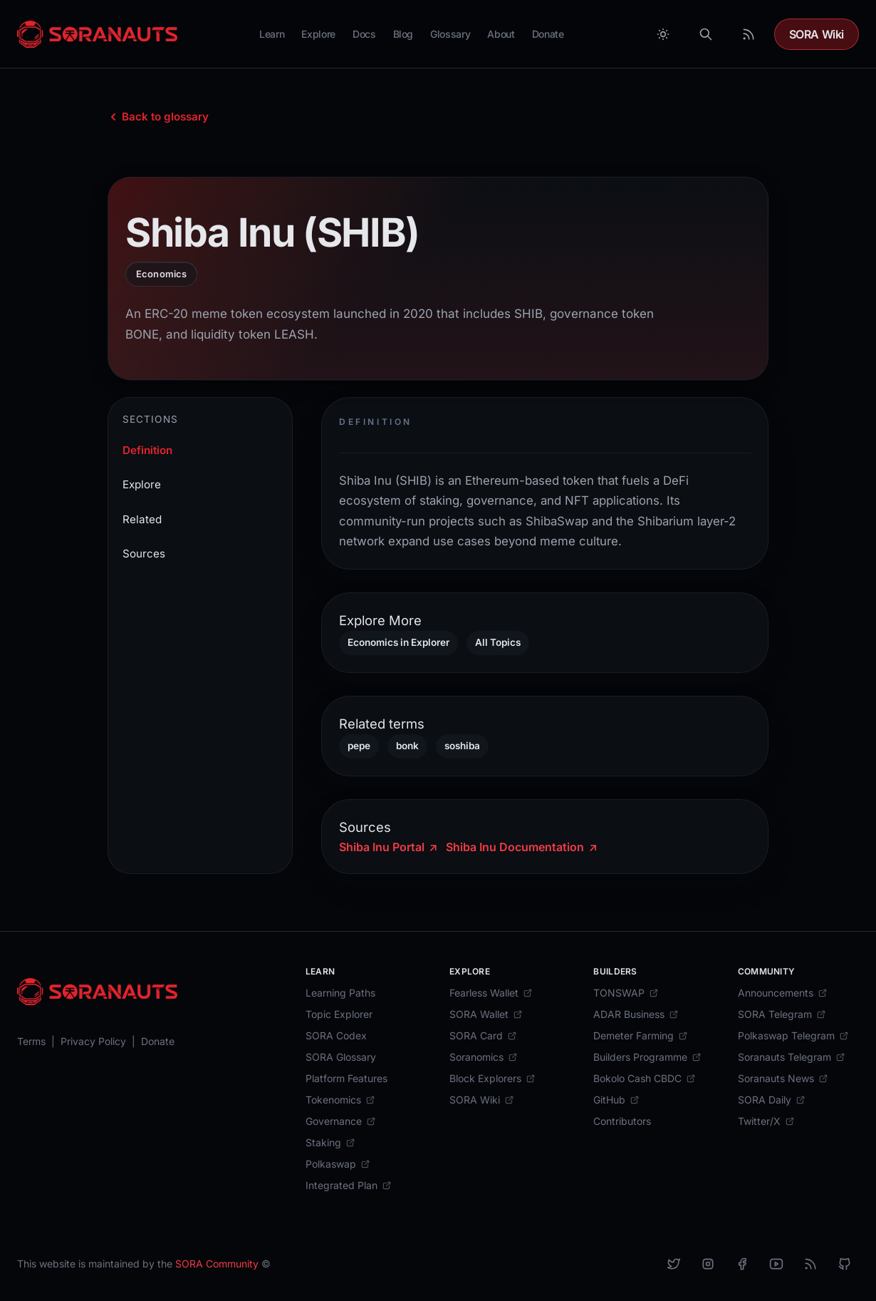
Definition (147, 450)
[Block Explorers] (492, 1078)
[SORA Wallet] (486, 1014)
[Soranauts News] (783, 1078)
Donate (548, 34)
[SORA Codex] (336, 1036)
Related (142, 519)
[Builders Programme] (647, 1057)
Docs (364, 34)
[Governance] (341, 1121)
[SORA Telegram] (782, 1014)
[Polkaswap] (338, 1164)
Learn (271, 34)
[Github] (844, 1264)
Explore (318, 34)
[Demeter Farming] (640, 1036)
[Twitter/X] (766, 1121)
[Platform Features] (346, 1078)
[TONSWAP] (626, 993)
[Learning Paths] (340, 993)
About (500, 34)
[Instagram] (708, 1264)
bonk (407, 745)
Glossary (450, 34)
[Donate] (157, 1041)
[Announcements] (783, 993)
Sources (143, 553)
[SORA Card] (483, 1036)
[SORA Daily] (771, 1100)
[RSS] (810, 1264)
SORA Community (217, 1264)
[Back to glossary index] (158, 116)
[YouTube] (776, 1264)
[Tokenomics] (340, 1100)
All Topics (498, 642)
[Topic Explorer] (339, 1014)
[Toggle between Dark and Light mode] (663, 34)
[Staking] (330, 1143)
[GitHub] (616, 1100)
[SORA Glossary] (341, 1057)
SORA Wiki (816, 34)
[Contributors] (622, 1121)
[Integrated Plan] (349, 1185)
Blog (403, 34)
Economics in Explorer (398, 642)
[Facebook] (742, 1264)
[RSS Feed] (748, 34)
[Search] (706, 34)
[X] (673, 1264)
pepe (359, 745)
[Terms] (31, 1041)
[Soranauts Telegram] (791, 1057)
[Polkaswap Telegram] (793, 1036)
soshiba (462, 745)
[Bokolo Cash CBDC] (644, 1078)
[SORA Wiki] (481, 1100)
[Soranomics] (483, 1057)
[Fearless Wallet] (491, 993)
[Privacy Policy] (93, 1041)
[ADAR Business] (636, 1014)
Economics (161, 273)
